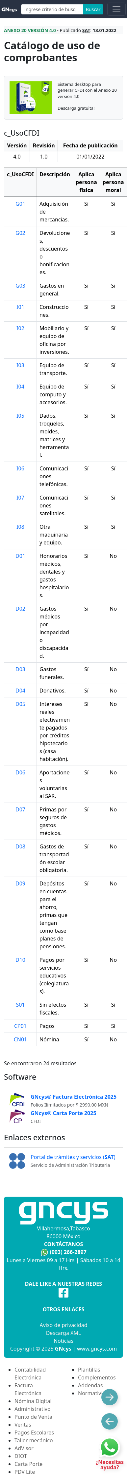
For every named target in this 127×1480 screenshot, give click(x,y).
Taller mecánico (33, 1440)
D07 (20, 809)
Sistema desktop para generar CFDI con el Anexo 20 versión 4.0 (87, 90)
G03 (20, 285)
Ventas (22, 1424)
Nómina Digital (33, 1401)
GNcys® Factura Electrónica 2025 (73, 1096)
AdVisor (24, 1448)
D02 (20, 608)
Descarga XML (63, 1333)
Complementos (97, 1377)
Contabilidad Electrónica (30, 1373)
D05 (20, 704)
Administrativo (32, 1409)
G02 (20, 233)
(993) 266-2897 (68, 1252)
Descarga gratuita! (76, 108)
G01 (20, 203)
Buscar (93, 9)
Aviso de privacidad (63, 1325)
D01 (20, 556)
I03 (20, 365)
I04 (20, 386)
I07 (20, 497)
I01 (20, 307)
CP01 (20, 1026)
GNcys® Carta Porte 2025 (63, 1113)
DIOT (20, 1456)
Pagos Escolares (34, 1432)
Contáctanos (63, 1244)
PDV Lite (24, 1471)
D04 (20, 690)
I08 (20, 526)
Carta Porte (28, 1464)
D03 (20, 669)
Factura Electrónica (27, 1389)
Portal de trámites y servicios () (73, 1157)
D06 (20, 772)
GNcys (63, 1348)
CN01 (20, 1039)
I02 (20, 328)
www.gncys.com (97, 1348)
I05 (20, 415)
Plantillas (89, 1369)
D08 (20, 846)
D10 (20, 959)
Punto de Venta (33, 1416)
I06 (20, 468)
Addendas (90, 1385)
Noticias (63, 1340)
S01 (20, 1004)
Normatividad (95, 1393)
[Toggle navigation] (116, 9)
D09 (20, 883)
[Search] (52, 9)
